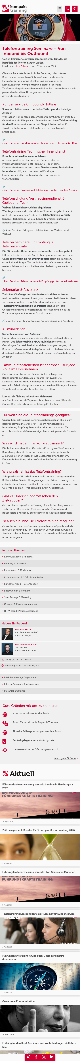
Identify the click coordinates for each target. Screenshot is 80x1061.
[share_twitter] (44, 1057)
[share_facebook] (36, 1057)
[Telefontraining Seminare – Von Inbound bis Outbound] (67, 9)
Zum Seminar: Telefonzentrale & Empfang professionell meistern (41, 281)
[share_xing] (28, 1057)
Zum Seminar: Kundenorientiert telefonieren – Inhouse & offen (40, 143)
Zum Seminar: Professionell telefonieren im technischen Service (41, 190)
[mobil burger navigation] (59, 9)
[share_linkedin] (51, 1057)
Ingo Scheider (22, 66)
